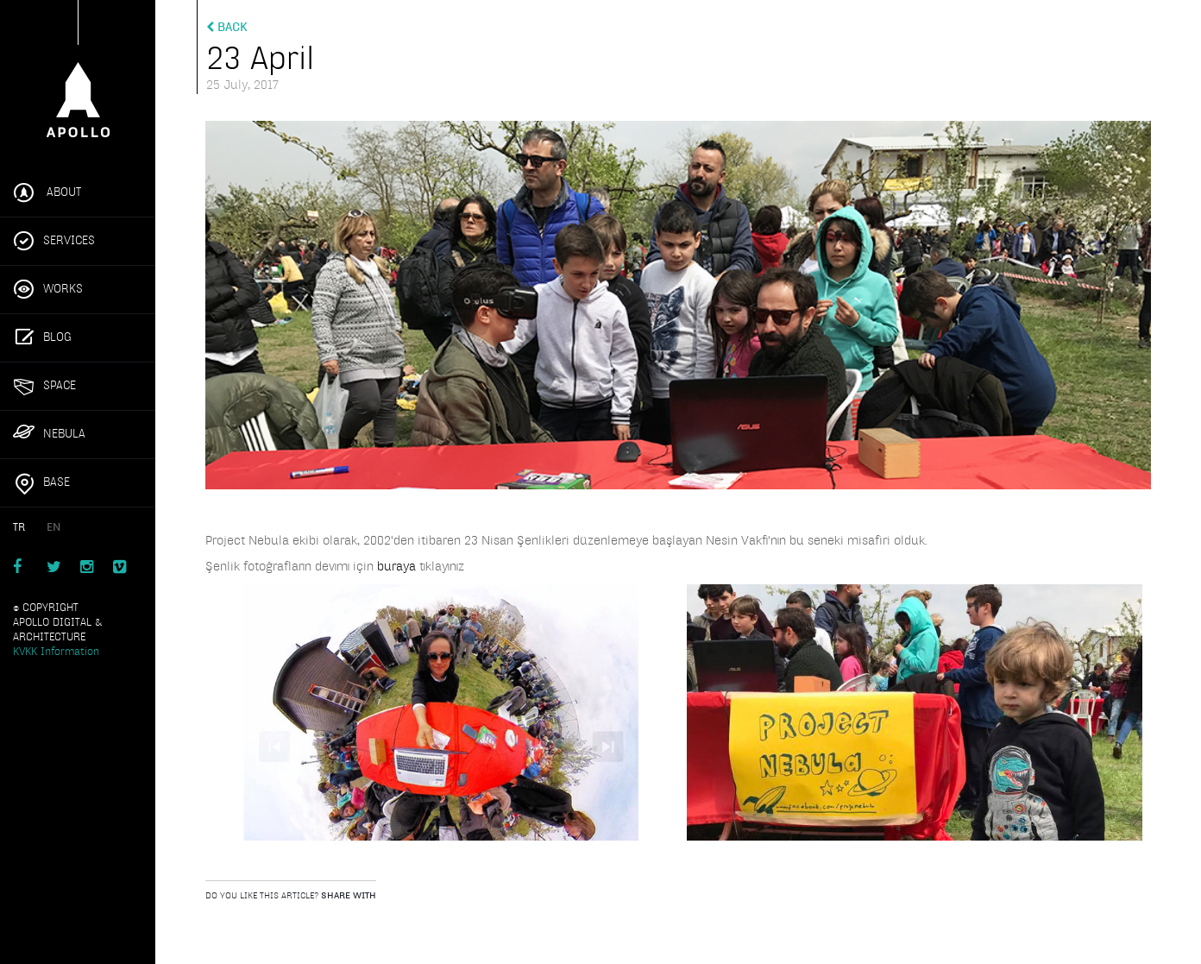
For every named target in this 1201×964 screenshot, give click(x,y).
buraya (398, 566)
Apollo (77, 76)
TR (19, 527)
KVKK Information (56, 652)
